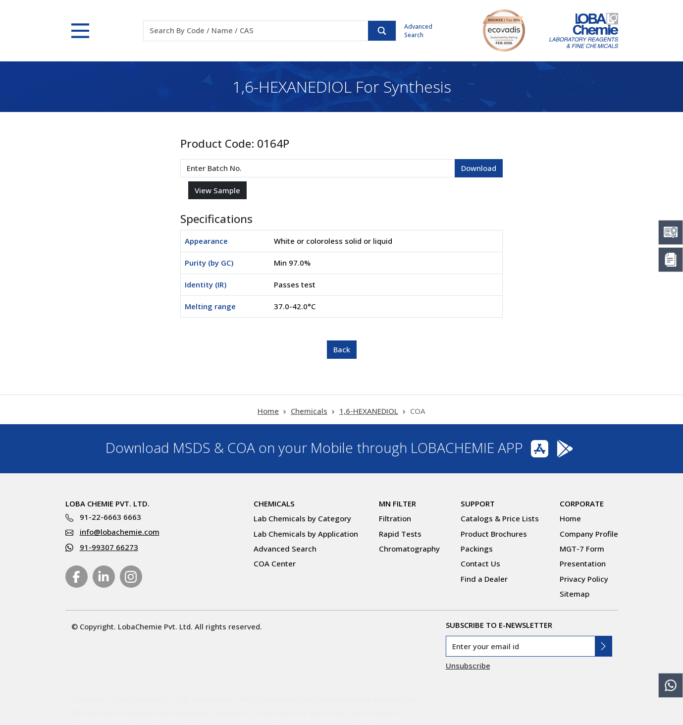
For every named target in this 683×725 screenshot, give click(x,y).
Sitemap (574, 594)
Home (268, 415)
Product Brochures (494, 534)
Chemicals (309, 415)
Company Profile (589, 534)
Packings (477, 549)
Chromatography (409, 549)
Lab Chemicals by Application (306, 534)
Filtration (395, 518)
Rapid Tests (400, 534)
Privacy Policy (584, 579)
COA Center (275, 563)
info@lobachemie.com (119, 532)
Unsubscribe (468, 665)
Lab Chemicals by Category (302, 518)
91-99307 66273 (109, 547)
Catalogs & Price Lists (500, 518)
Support (478, 503)
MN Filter (397, 503)
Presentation (583, 563)
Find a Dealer (484, 579)
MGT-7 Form (582, 549)
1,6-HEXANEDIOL (368, 415)
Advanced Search (418, 30)
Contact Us (480, 563)
